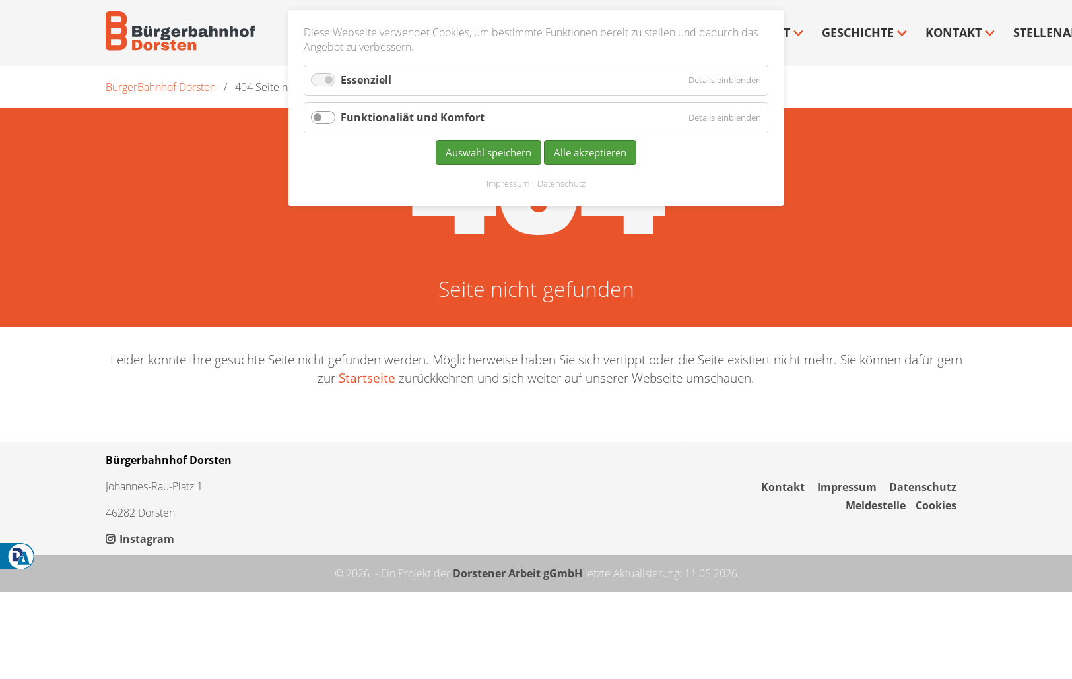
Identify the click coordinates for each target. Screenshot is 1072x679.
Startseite (367, 378)
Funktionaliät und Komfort (413, 117)
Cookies (936, 505)
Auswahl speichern (488, 152)
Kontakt (783, 487)
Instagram (140, 539)
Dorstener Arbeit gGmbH (517, 573)
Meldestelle (876, 505)
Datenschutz (922, 487)
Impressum (847, 487)
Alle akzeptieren (590, 152)
